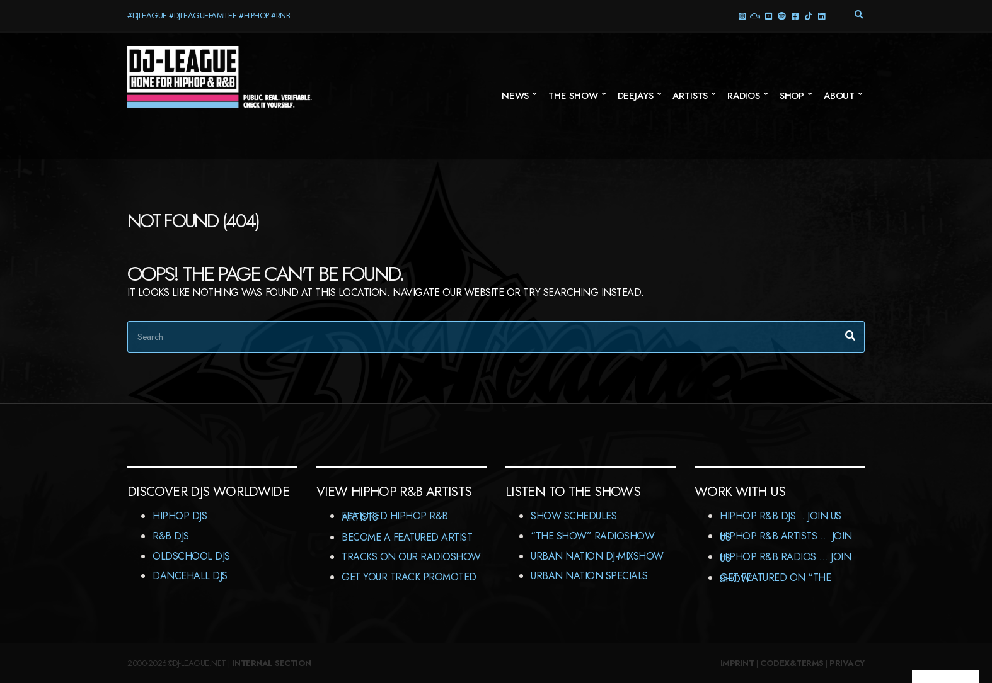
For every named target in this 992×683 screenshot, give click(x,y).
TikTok (808, 15)
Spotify (781, 15)
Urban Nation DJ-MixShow (597, 556)
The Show (573, 96)
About (839, 96)
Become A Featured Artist (407, 537)
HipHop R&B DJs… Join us (780, 516)
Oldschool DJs (191, 556)
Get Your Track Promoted (409, 577)
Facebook (794, 15)
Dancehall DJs (190, 575)
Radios (743, 96)
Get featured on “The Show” (775, 578)
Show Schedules (573, 516)
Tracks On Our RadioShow (411, 557)
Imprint (737, 663)
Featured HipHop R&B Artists (395, 516)
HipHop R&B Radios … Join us (785, 557)
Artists (690, 96)
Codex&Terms (792, 663)
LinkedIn (821, 15)
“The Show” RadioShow (592, 536)
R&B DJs (171, 536)
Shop (792, 96)
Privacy (847, 663)
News (515, 96)
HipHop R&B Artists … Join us (786, 537)
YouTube (768, 15)
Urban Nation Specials (589, 575)
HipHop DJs (180, 516)
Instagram (741, 15)
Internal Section (272, 663)
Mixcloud (755, 15)
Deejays (636, 96)
